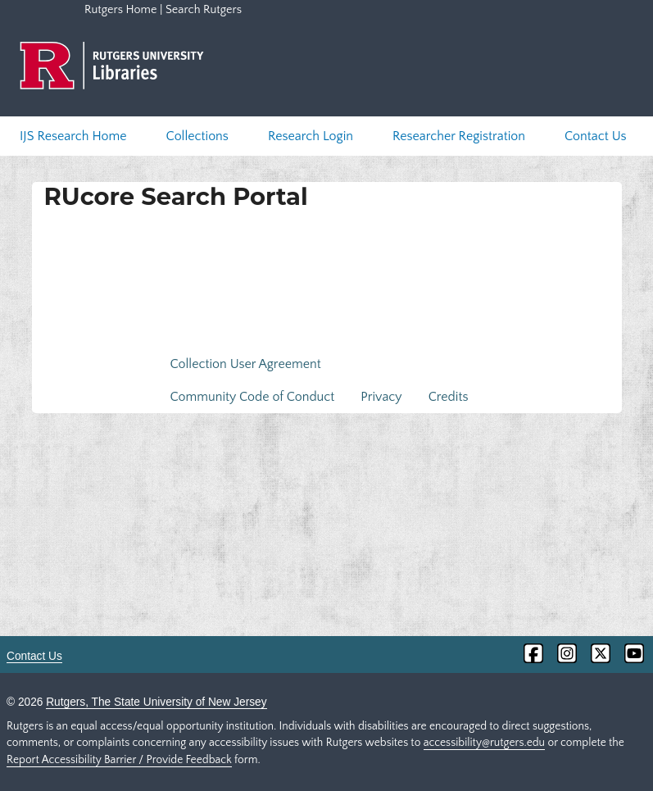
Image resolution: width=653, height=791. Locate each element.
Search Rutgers (204, 9)
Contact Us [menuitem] (596, 136)
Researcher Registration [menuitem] (458, 136)
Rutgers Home (120, 9)
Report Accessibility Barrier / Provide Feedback (119, 759)
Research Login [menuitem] (310, 136)
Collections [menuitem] (197, 136)
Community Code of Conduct (252, 396)
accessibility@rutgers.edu (484, 742)
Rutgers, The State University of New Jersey (156, 702)
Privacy (381, 396)
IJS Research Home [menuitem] (73, 136)
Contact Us (34, 656)
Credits (449, 396)
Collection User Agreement (245, 364)
